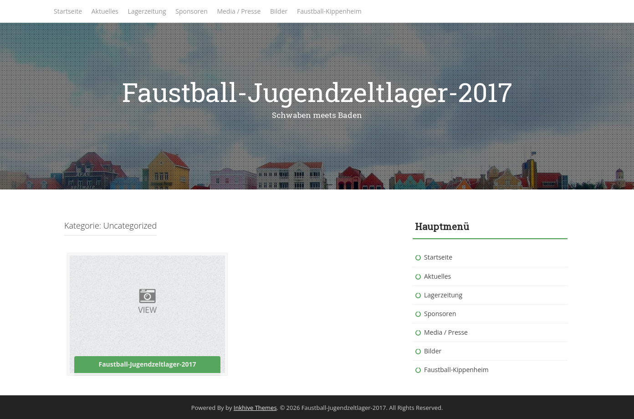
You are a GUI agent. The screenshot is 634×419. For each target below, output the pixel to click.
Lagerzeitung (147, 11)
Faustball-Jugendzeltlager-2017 (317, 91)
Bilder (278, 11)
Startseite (68, 11)
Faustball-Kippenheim (329, 11)
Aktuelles (105, 11)
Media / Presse (239, 11)
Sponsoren (191, 11)
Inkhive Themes (255, 408)
